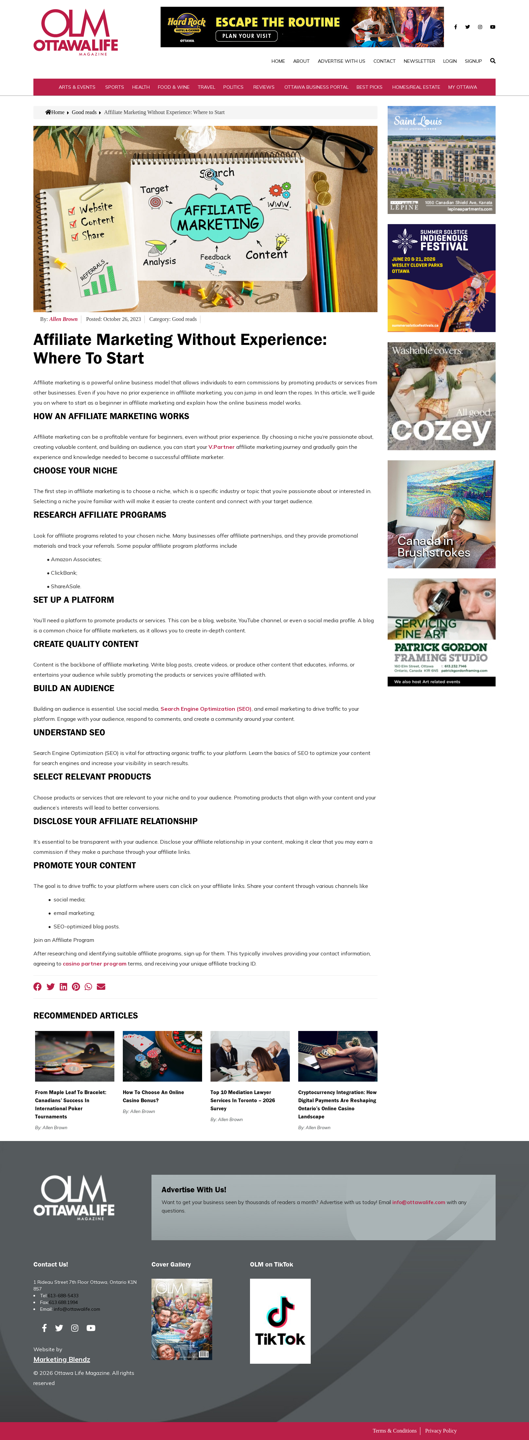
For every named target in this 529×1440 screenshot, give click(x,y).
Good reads (84, 112)
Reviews (264, 87)
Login (450, 61)
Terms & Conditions (395, 1431)
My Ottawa (462, 87)
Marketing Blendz (61, 1359)
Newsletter (419, 61)
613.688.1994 (63, 1302)
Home (278, 61)
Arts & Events (77, 87)
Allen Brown (63, 319)
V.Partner (221, 446)
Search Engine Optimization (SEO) (206, 708)
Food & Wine (174, 87)
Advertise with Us (341, 61)
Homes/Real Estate (416, 87)
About (301, 61)
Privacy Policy (441, 1431)
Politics (233, 87)
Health (141, 87)
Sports (114, 87)
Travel (206, 87)
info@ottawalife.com (418, 1202)
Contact (384, 61)
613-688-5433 (63, 1296)
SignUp (473, 61)
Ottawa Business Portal (316, 87)
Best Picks (370, 87)
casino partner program (95, 963)
